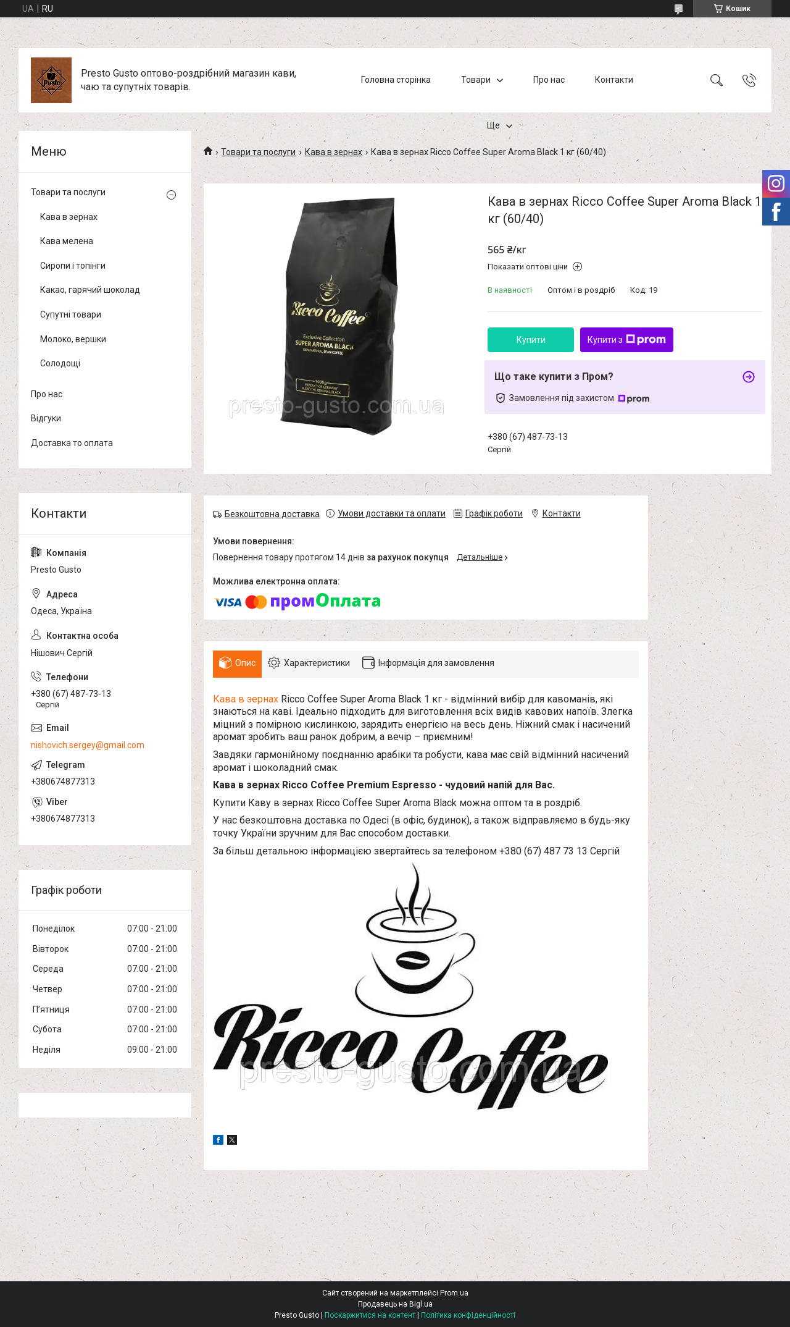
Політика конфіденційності (468, 1315)
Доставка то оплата (72, 443)
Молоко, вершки (73, 339)
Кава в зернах (333, 152)
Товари (476, 80)
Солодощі (60, 363)
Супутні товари (70, 314)
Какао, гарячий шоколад (90, 290)
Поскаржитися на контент (370, 1315)
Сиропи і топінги (73, 266)
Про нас (549, 80)
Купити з (627, 339)
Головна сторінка (396, 80)
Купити (531, 340)
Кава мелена (66, 241)
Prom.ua (454, 1293)
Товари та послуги (258, 152)
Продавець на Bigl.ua (395, 1304)
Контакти (614, 80)
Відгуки (46, 418)
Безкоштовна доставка (272, 514)
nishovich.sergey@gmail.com (87, 745)
